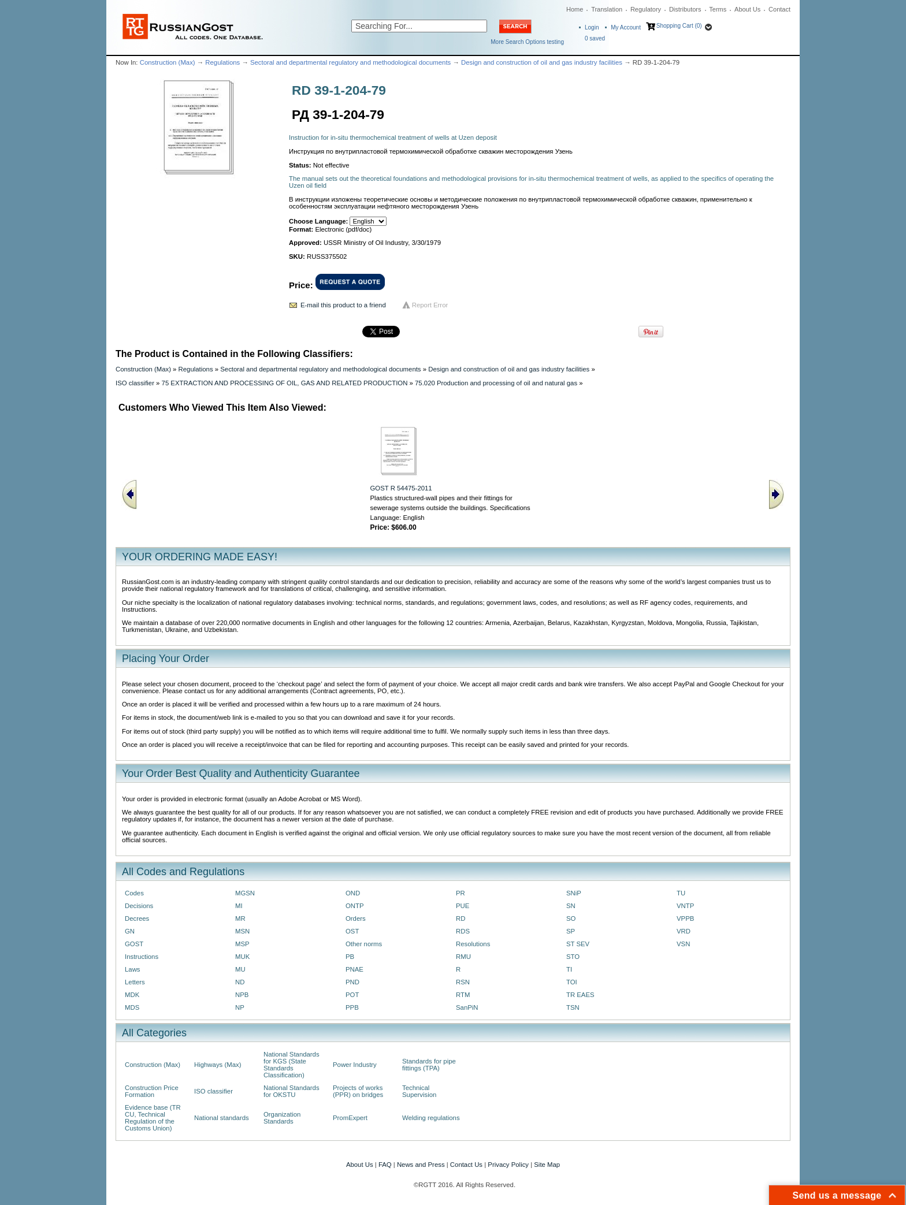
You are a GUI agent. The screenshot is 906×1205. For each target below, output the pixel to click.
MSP (242, 943)
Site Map (547, 1164)
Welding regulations (431, 1117)
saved (595, 38)
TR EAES (580, 994)
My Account (626, 27)
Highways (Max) (217, 1064)
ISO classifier (135, 383)
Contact (779, 9)
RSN (463, 982)
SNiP (573, 893)
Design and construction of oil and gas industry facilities (541, 62)
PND (352, 982)
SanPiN (467, 1007)
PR (460, 893)
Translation (606, 9)
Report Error (430, 305)
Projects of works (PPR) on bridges (358, 1091)
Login (592, 27)
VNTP (685, 905)
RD (460, 918)
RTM (463, 994)
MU (240, 969)
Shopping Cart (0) (679, 26)
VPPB (685, 918)
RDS (463, 931)
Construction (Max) (167, 62)
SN (570, 905)
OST (352, 931)
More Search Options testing (527, 42)
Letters (135, 982)
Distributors (685, 9)
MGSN (245, 893)
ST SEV (577, 943)
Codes (134, 893)
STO (573, 956)
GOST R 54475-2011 (401, 488)
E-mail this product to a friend (343, 305)
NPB (241, 994)
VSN (683, 943)
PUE (462, 905)
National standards (221, 1117)
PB (350, 956)
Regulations (222, 62)
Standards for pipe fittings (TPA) (429, 1065)
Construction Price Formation (152, 1091)
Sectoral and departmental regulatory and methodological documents (350, 62)
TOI (571, 982)
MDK (132, 994)
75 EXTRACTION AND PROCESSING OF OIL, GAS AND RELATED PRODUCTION (285, 383)
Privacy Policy (508, 1164)
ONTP (355, 905)
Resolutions (473, 943)
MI (239, 905)
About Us (747, 9)
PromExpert (350, 1117)
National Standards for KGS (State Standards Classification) (291, 1064)
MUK (242, 956)
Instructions (141, 956)
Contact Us (466, 1164)
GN (130, 931)
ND (239, 982)
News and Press (421, 1164)
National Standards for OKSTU (291, 1091)
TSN (573, 1007)
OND (353, 893)
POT (352, 994)
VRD (683, 931)
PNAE (354, 969)
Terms (717, 9)
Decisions (139, 905)
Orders (356, 918)
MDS (132, 1007)
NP (239, 1007)
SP (570, 931)
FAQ (385, 1164)
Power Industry (355, 1064)
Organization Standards (281, 1118)
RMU (463, 956)
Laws (132, 969)
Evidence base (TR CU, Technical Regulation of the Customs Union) (153, 1118)
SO (570, 918)
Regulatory (645, 9)
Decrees (137, 918)
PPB (352, 1007)
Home (574, 9)
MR (240, 918)
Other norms (364, 943)
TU (681, 893)
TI (569, 969)
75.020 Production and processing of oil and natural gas (496, 383)
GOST (134, 943)
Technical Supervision (419, 1091)
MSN (242, 931)
